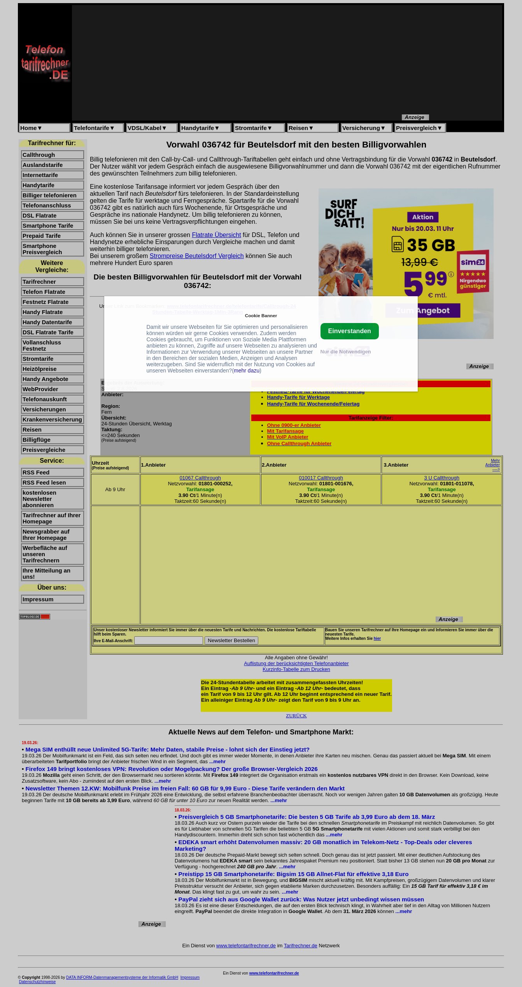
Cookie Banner (261, 315)
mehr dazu (246, 370)
